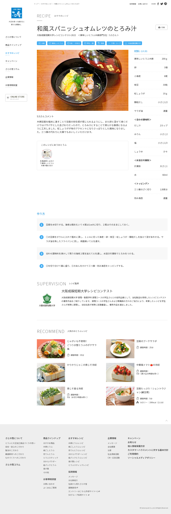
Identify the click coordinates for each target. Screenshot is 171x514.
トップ (36, 4)
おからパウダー (49, 461)
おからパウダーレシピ (77, 454)
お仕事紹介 (73, 480)
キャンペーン (134, 438)
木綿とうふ (48, 446)
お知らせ (132, 442)
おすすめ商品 (49, 443)
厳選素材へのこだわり (14, 454)
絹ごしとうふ (49, 450)
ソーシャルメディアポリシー (141, 457)
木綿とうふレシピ (75, 443)
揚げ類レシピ (74, 461)
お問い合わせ (143, 4)
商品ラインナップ (51, 438)
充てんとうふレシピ (76, 450)
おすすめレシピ (46, 4)
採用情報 (133, 4)
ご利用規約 (133, 453)
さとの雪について (13, 438)
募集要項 (72, 487)
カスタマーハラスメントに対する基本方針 (148, 450)
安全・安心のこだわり (14, 446)
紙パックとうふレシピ (77, 457)
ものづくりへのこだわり (15, 457)
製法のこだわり (11, 450)
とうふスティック (50, 457)
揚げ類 (46, 468)
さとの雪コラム (12, 464)
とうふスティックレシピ (78, 465)
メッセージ (73, 476)
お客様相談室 (49, 479)
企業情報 (112, 438)
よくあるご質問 (49, 487)
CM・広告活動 (114, 457)
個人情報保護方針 (136, 446)
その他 (46, 472)
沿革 (109, 450)
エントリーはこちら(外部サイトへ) (83, 491)
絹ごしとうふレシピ (76, 446)
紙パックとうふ (49, 465)
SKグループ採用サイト (77, 495)
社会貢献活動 (113, 454)
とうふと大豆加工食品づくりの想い (20, 443)
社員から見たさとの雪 (77, 484)
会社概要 (111, 446)
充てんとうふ (49, 454)
